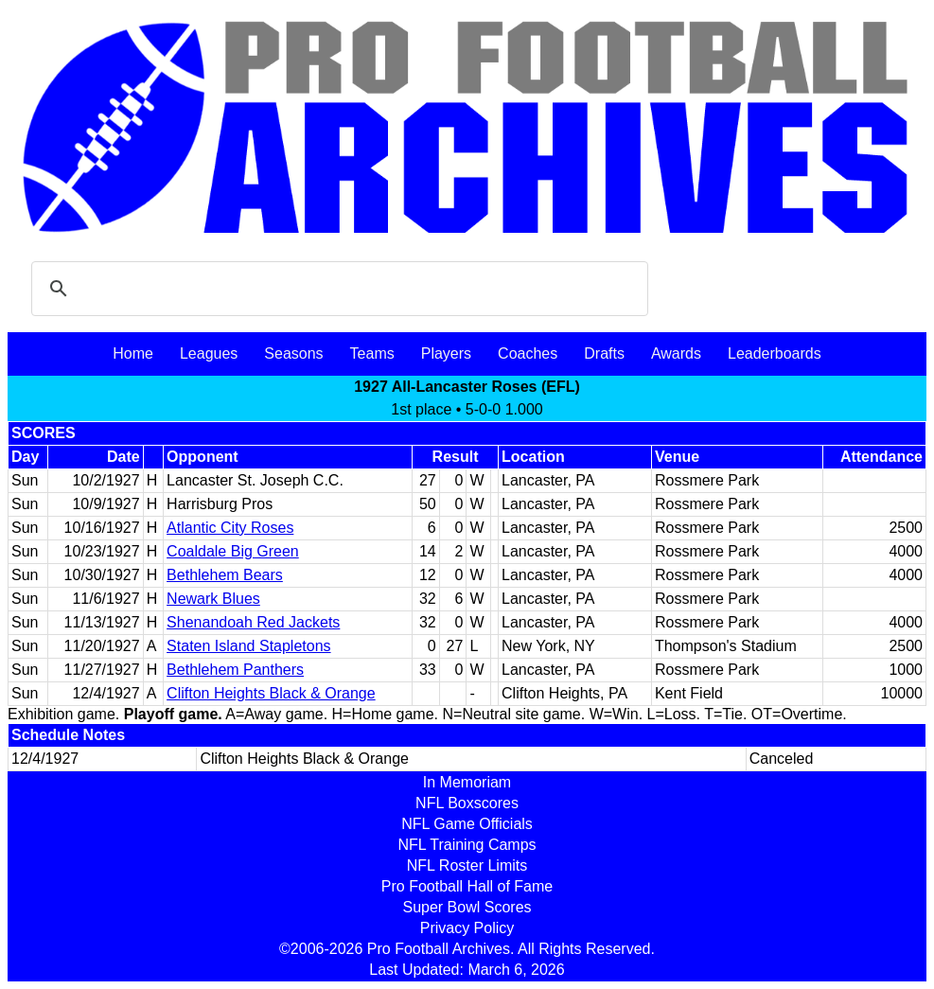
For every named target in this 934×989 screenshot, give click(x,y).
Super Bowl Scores (466, 907)
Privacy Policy (467, 928)
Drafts (604, 353)
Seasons (293, 353)
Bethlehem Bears (225, 575)
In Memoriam (467, 782)
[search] (337, 288)
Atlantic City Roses (230, 528)
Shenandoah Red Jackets (253, 622)
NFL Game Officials (467, 824)
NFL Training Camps (466, 845)
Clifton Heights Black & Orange (271, 693)
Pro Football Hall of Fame (467, 886)
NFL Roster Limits (467, 865)
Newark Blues (213, 599)
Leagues (209, 353)
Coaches (527, 353)
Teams (372, 353)
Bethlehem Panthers (235, 670)
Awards (676, 353)
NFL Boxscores (467, 803)
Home (133, 353)
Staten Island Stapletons (248, 646)
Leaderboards (774, 353)
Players (446, 353)
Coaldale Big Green (233, 551)
